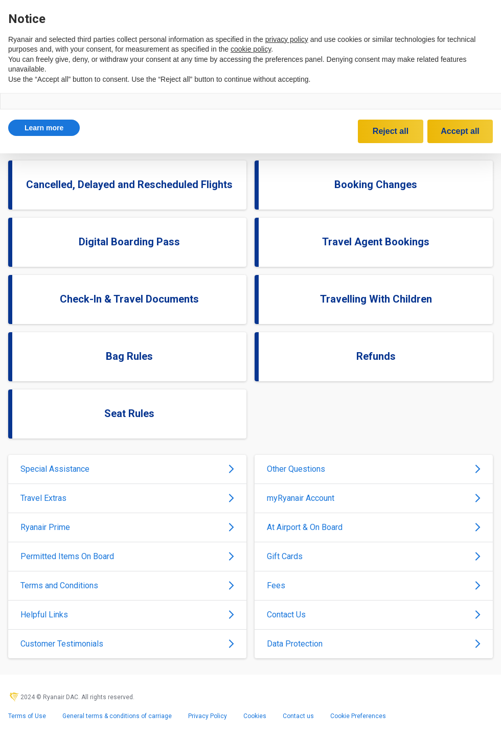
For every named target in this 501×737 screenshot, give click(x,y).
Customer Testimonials (127, 644)
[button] (44, 128)
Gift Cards (374, 556)
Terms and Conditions (127, 585)
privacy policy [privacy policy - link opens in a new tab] (286, 39)
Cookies (254, 716)
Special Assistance (127, 469)
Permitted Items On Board (127, 556)
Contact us (298, 716)
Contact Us (374, 614)
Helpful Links (127, 614)
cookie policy (251, 49)
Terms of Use (27, 716)
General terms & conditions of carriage (117, 716)
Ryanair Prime (127, 527)
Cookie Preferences (358, 716)
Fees (374, 585)
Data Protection (374, 644)
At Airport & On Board (374, 527)
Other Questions (374, 469)
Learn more (44, 128)
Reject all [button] (390, 131)
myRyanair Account (374, 498)
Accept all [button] (460, 131)
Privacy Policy (207, 716)
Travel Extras (127, 498)
